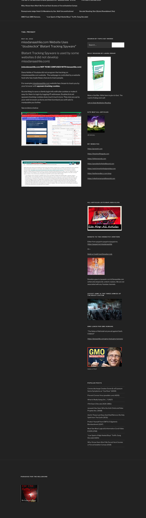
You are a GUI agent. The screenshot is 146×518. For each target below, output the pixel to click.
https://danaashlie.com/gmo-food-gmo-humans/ (105, 339)
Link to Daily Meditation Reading (99, 103)
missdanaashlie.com (41, 83)
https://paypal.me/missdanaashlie (99, 244)
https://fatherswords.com (96, 159)
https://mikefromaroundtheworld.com (101, 178)
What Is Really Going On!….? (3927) (100, 400)
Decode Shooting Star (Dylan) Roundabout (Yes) (98, 11)
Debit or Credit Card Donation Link (99, 254)
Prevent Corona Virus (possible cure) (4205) (103, 395)
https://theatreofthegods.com (98, 154)
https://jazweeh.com (94, 149)
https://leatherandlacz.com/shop (99, 173)
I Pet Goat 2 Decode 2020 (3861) (99, 404)
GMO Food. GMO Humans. (32, 17)
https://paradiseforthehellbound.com (100, 164)
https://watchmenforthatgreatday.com (101, 168)
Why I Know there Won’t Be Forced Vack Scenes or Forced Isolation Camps (49, 6)
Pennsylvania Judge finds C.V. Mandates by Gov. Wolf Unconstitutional (48, 11)
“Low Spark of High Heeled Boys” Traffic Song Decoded (67, 17)
